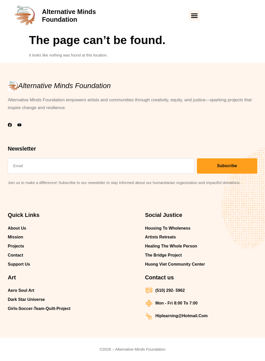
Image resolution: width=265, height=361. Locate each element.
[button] (194, 15)
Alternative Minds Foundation (64, 86)
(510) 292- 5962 (170, 290)
